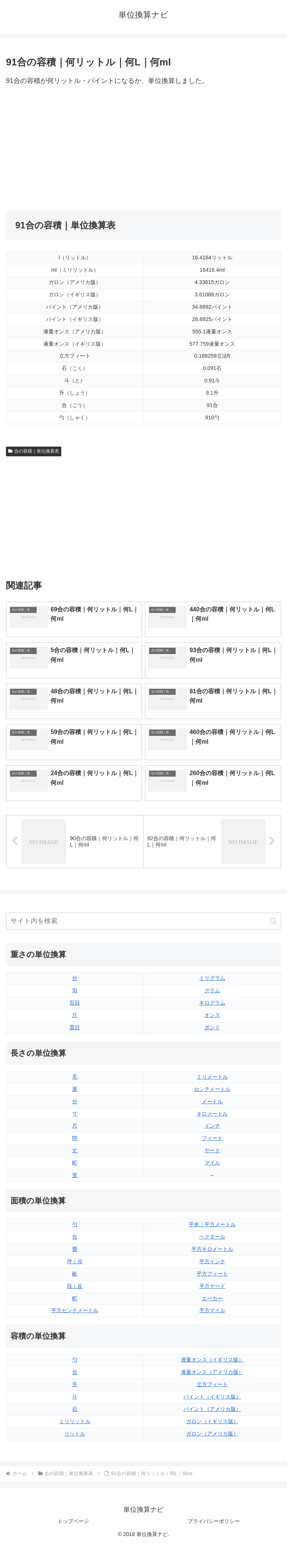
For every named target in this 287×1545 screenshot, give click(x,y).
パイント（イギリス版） (212, 1397)
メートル (212, 1101)
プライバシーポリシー (214, 1521)
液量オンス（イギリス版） (212, 1360)
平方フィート (212, 1274)
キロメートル (212, 1114)
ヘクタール (212, 1237)
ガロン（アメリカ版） (212, 1434)
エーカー (212, 1298)
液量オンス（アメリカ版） (212, 1372)
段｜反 (75, 1286)
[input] (143, 921)
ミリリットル (74, 1421)
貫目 (75, 1027)
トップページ (73, 1521)
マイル (212, 1163)
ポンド (212, 1027)
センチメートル (212, 1089)
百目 (75, 1003)
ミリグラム (212, 978)
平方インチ (212, 1261)
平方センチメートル (74, 1310)
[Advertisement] (75, 148)
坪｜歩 (75, 1261)
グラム (212, 990)
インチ (212, 1126)
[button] (273, 921)
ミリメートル (212, 1077)
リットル (74, 1434)
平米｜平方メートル (212, 1224)
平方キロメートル (212, 1249)
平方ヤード (212, 1286)
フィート (212, 1138)
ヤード (212, 1150)
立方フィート (212, 1384)
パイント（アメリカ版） (212, 1409)
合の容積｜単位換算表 (33, 451)
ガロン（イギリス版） (212, 1421)
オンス (212, 1015)
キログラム (212, 1003)
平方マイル (212, 1310)
